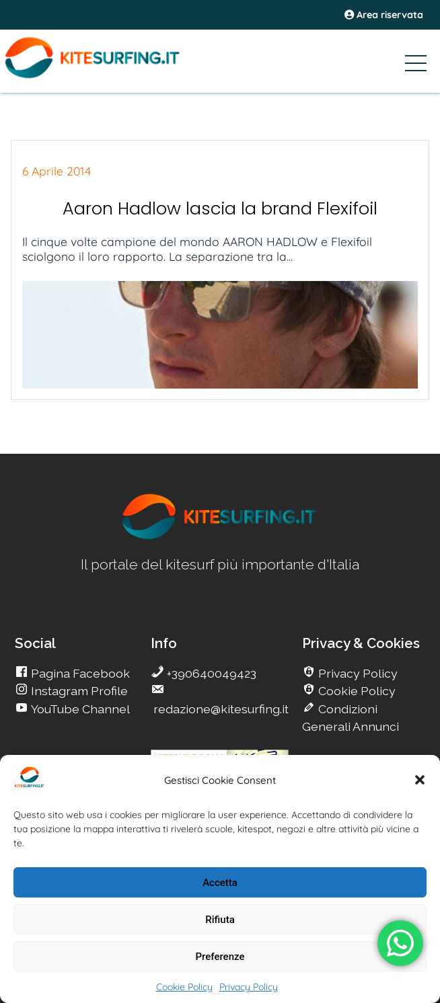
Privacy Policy (248, 987)
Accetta (220, 883)
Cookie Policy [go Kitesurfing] (356, 691)
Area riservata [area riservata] (383, 15)
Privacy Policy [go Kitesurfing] (357, 673)
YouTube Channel (79, 709)
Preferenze (220, 957)
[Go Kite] (113, 76)
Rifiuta (219, 920)
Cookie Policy (184, 987)
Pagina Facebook (79, 673)
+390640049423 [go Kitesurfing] (210, 673)
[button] (420, 780)
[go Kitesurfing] (220, 537)
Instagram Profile (78, 691)
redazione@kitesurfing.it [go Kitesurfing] (220, 709)
